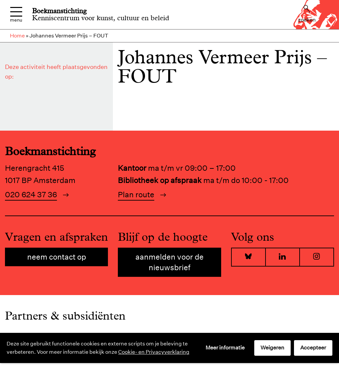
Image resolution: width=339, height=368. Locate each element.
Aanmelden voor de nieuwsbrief (169, 262)
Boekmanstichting (59, 11)
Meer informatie (225, 347)
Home (17, 35)
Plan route (136, 194)
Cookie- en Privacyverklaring (153, 352)
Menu (16, 15)
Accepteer (313, 347)
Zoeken (307, 14)
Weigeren (272, 347)
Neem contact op (56, 256)
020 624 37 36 (31, 194)
